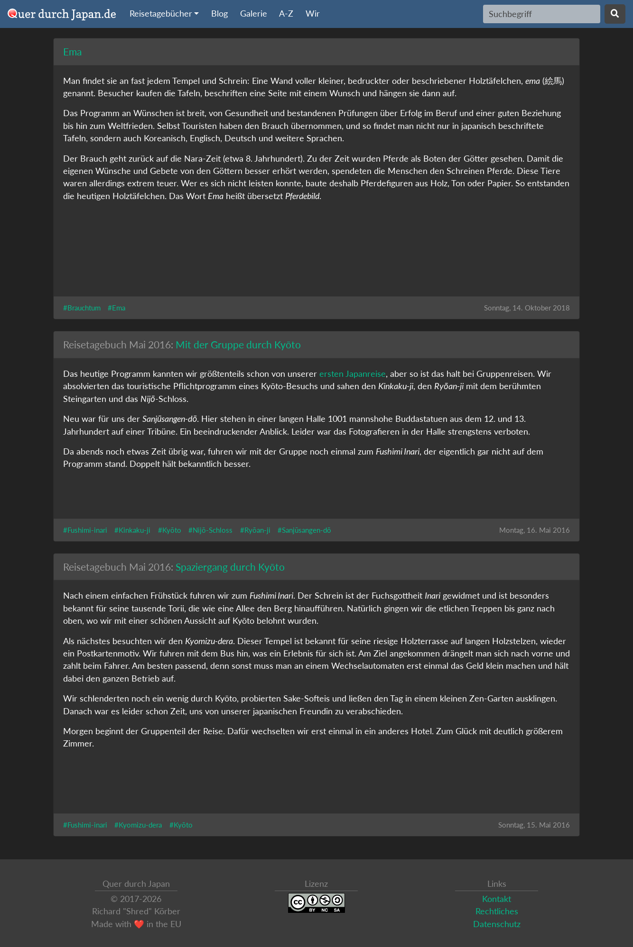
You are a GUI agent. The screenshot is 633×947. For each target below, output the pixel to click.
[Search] (542, 13)
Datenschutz (497, 924)
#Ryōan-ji (255, 530)
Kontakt (496, 899)
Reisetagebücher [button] (161, 13)
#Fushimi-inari (85, 530)
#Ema (116, 307)
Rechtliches (496, 911)
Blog (219, 13)
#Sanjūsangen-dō (304, 530)
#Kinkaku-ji (132, 530)
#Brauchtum (82, 307)
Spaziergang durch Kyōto (230, 567)
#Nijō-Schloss (210, 530)
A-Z (286, 13)
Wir (313, 13)
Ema (72, 51)
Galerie (253, 13)
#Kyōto (169, 530)
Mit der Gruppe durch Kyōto (238, 344)
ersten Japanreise (352, 374)
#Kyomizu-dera (138, 824)
